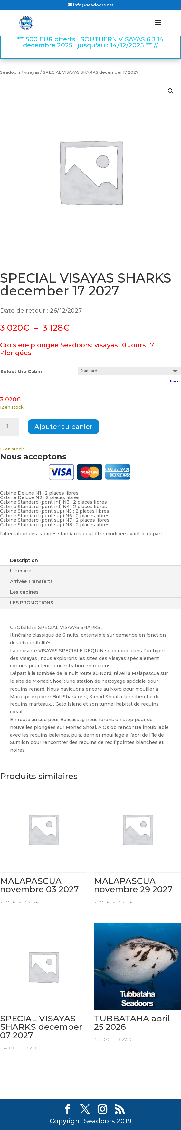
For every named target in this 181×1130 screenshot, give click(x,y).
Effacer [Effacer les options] (174, 381)
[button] (170, 91)
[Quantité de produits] (9, 427)
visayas (31, 72)
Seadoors (10, 72)
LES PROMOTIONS (31, 602)
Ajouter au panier (63, 426)
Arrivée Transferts (31, 581)
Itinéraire (20, 571)
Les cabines (24, 592)
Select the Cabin (21, 371)
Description (24, 560)
